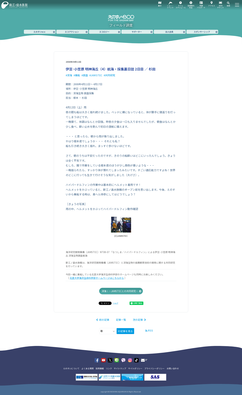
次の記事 (138, 319)
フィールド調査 (121, 25)
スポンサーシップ (202, 31)
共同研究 (110, 75)
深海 (69, 75)
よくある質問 (88, 368)
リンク (109, 368)
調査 (85, 75)
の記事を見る (125, 331)
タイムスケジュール (181, 6)
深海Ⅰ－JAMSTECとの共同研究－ (120, 291)
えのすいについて (71, 368)
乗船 (77, 75)
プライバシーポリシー (154, 368)
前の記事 (104, 319)
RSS (150, 330)
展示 (160, 5)
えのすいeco (39, 31)
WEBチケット (220, 6)
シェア (115, 303)
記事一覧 (121, 319)
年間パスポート (201, 6)
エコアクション (72, 31)
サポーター (137, 31)
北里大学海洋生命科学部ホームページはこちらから (97, 278)
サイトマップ (120, 368)
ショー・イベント (170, 6)
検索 (228, 5)
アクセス (211, 5)
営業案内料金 (191, 6)
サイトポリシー (135, 368)
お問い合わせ (173, 368)
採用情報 (100, 368)
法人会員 (169, 31)
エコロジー (104, 31)
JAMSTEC (96, 75)
